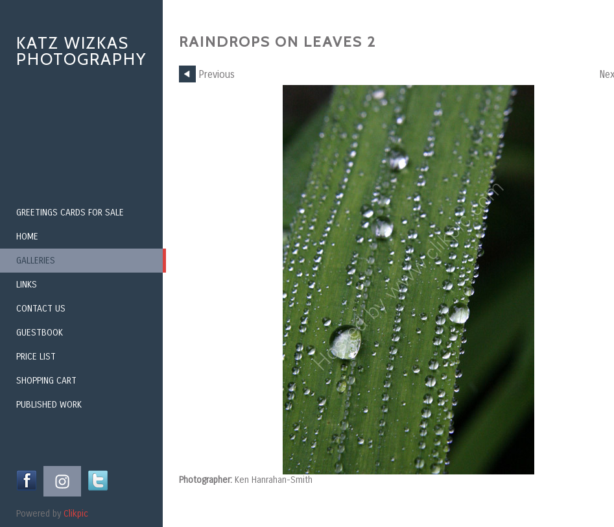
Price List (36, 356)
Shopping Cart (46, 380)
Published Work (49, 404)
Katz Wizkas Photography (81, 51)
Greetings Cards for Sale (70, 212)
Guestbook (39, 332)
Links (26, 284)
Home (27, 236)
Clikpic (76, 513)
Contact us (40, 308)
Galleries (35, 260)
